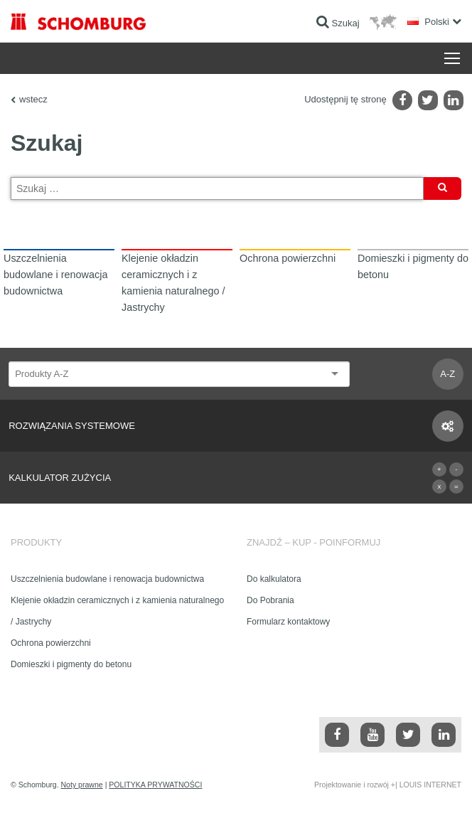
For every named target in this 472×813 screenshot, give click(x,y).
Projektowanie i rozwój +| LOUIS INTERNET (387, 784)
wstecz (33, 99)
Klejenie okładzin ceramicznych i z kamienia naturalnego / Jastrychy (117, 611)
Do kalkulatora (274, 579)
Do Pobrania (270, 600)
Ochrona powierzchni (51, 643)
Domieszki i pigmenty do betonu (71, 664)
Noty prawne (82, 784)
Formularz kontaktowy (288, 622)
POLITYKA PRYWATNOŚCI (155, 784)
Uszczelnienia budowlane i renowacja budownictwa (107, 579)
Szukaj (442, 191)
